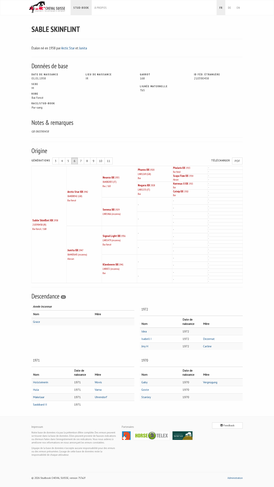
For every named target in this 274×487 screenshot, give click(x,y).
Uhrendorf (101, 397)
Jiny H (144, 346)
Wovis (98, 382)
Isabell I (146, 339)
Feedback (227, 425)
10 (100, 161)
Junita (83, 48)
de (229, 7)
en (238, 7)
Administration (235, 478)
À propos (100, 7)
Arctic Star (68, 48)
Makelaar (38, 397)
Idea (144, 331)
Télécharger (220, 160)
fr (220, 7)
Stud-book (81, 7)
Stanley (146, 397)
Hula (36, 389)
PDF (237, 161)
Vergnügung (210, 382)
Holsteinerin (40, 382)
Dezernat (209, 339)
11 (108, 161)
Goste (145, 389)
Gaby (144, 382)
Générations (40, 160)
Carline (207, 346)
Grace (36, 322)
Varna (98, 389)
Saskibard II (40, 404)
